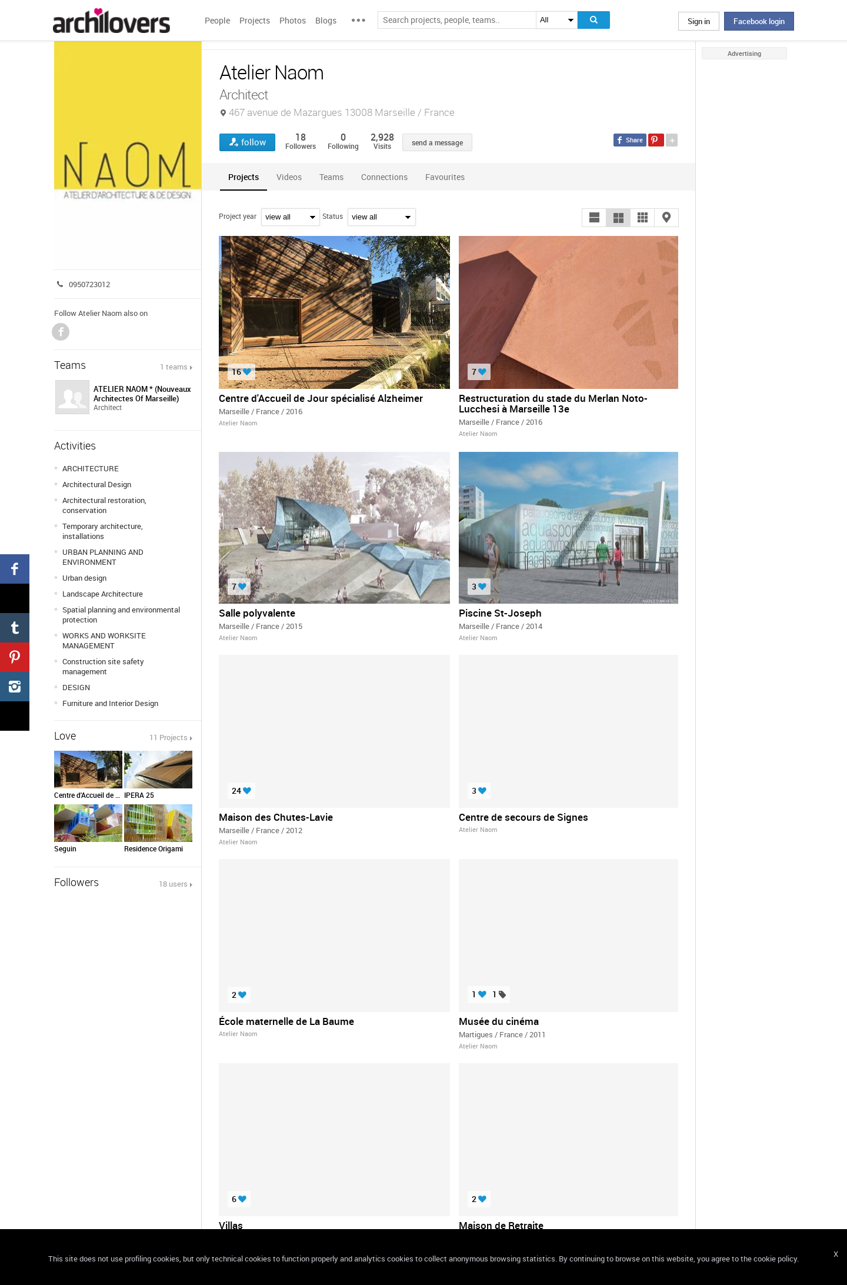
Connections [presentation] (384, 176)
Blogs (325, 20)
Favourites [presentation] (445, 176)
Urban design (84, 577)
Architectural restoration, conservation (104, 505)
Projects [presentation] (243, 176)
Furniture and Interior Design (110, 703)
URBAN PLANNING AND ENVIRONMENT (103, 557)
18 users (173, 883)
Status (332, 216)
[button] (594, 217)
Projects (254, 20)
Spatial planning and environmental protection (121, 614)
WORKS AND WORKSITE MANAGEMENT (104, 640)
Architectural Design (96, 484)
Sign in (699, 21)
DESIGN (76, 687)
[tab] (243, 177)
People (217, 20)
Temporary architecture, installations (102, 531)
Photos (292, 20)
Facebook (60, 332)
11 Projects (168, 737)
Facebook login (759, 21)
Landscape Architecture (102, 593)
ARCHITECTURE (90, 468)
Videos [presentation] (289, 176)
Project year (237, 216)
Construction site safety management (103, 666)
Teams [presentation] (331, 176)
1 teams (174, 366)
